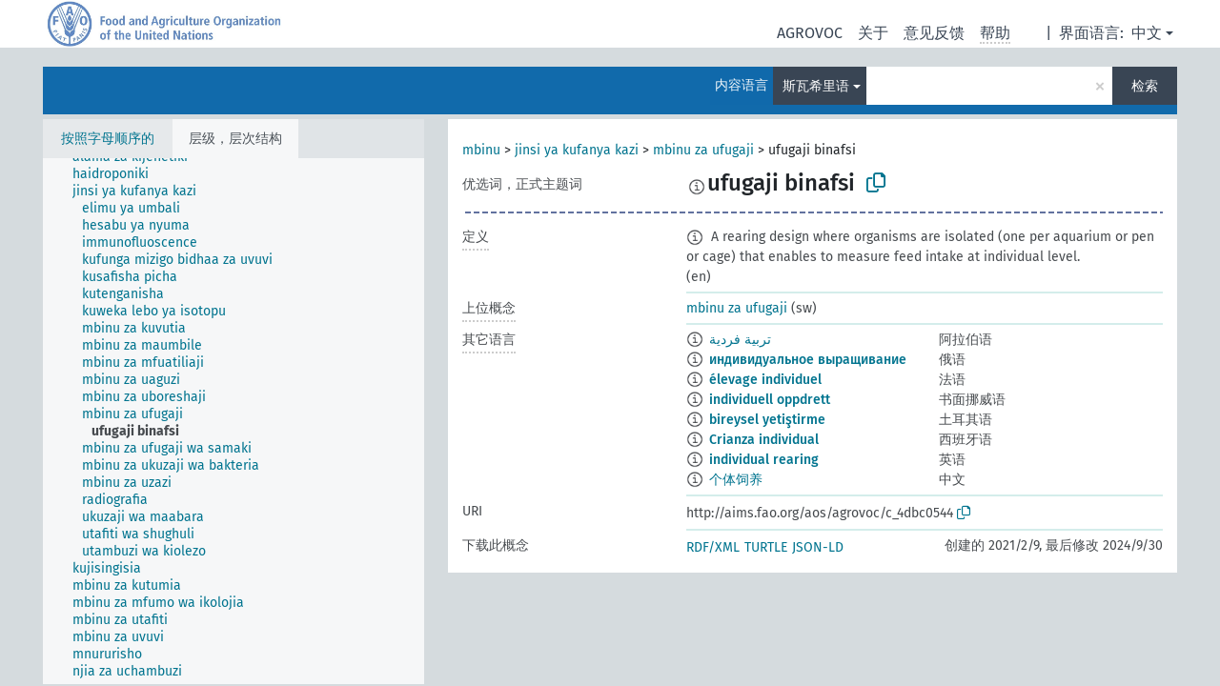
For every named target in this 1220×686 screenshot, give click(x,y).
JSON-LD (818, 547)
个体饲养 (735, 480)
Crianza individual (764, 440)
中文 (1146, 33)
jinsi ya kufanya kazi (577, 150)
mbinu (481, 150)
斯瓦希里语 (816, 86)
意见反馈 (934, 33)
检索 (1144, 86)
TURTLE (765, 547)
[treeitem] (118, 174)
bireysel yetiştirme (767, 420)
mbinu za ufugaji (703, 150)
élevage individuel (765, 380)
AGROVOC (810, 33)
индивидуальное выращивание (807, 360)
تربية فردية (740, 340)
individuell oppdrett (769, 400)
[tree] (233, 421)
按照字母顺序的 (107, 139)
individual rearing (764, 460)
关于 (873, 33)
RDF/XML (713, 547)
